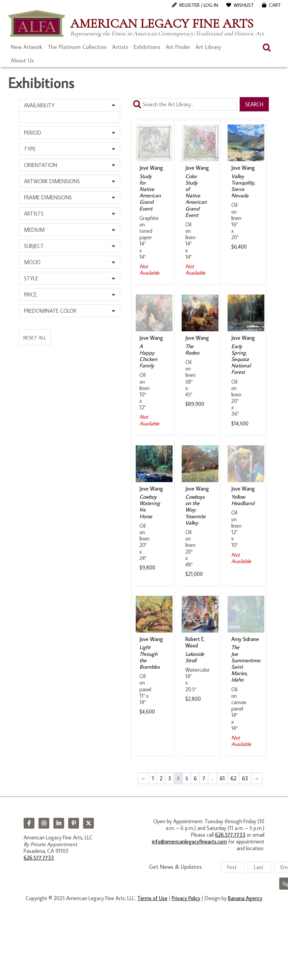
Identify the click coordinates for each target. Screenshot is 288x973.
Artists (120, 47)
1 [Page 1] (153, 778)
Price (30, 294)
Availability (39, 105)
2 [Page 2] (161, 778)
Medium (34, 229)
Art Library (208, 47)
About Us (22, 60)
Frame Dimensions (48, 197)
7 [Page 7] (204, 778)
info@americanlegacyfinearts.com (189, 841)
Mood (32, 262)
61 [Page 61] (222, 778)
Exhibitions (147, 47)
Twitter (88, 823)
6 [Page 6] (195, 778)
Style (31, 278)
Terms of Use (152, 898)
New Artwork (26, 47)
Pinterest (73, 823)
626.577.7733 (39, 857)
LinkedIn (58, 823)
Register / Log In (198, 5)
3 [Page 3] (169, 778)
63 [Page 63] (245, 778)
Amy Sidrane (245, 639)
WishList (244, 5)
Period (32, 132)
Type (30, 148)
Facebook (29, 823)
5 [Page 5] (186, 778)
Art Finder (178, 47)
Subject (34, 246)
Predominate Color (50, 310)
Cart (275, 5)
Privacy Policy (186, 898)
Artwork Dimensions (52, 181)
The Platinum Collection (77, 47)
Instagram (43, 823)
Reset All (34, 337)
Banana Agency (245, 898)
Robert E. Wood (195, 642)
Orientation (40, 165)
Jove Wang (151, 167)
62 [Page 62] (233, 778)
